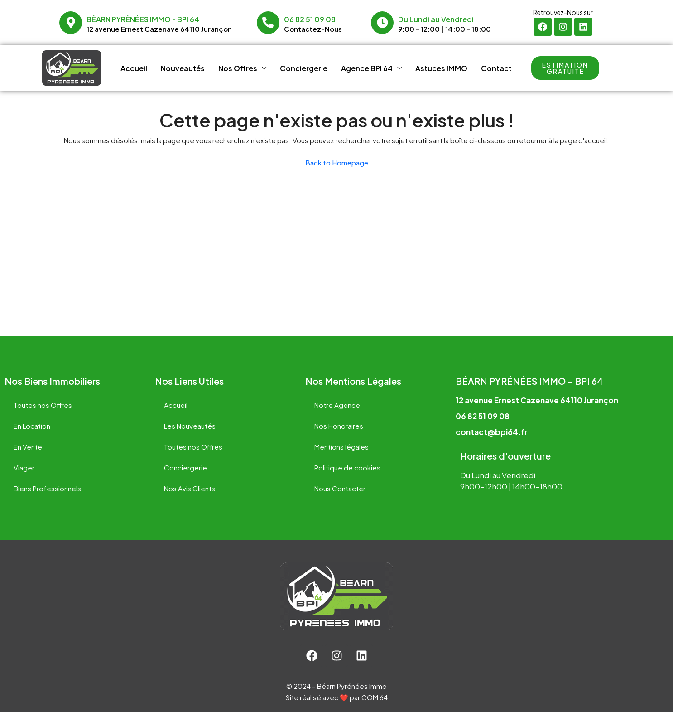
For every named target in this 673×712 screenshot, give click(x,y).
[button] (565, 68)
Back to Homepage (336, 162)
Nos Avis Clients (189, 488)
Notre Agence (337, 405)
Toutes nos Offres (43, 405)
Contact (496, 68)
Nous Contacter (339, 488)
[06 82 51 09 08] (268, 22)
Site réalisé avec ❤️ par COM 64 (337, 697)
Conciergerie (303, 68)
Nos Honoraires (338, 425)
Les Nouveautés (190, 425)
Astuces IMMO (441, 68)
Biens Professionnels (47, 488)
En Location (32, 425)
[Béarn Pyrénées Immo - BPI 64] (70, 22)
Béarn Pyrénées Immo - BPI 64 (143, 19)
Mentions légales (341, 446)
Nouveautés (183, 68)
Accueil (133, 68)
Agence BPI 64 (367, 68)
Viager (24, 467)
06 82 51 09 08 (310, 19)
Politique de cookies (347, 467)
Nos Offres (237, 68)
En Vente (28, 446)
